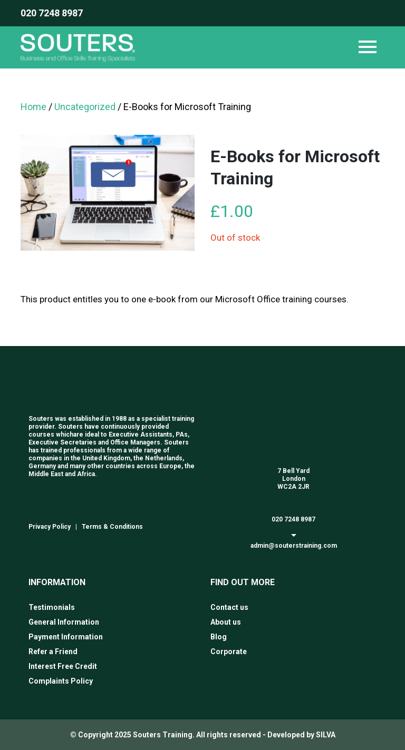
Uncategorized (84, 106)
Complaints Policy (60, 681)
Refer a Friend (53, 651)
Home (33, 106)
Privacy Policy (49, 526)
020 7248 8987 (52, 12)
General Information (63, 622)
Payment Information (65, 637)
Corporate (228, 651)
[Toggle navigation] (367, 47)
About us (225, 622)
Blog (218, 637)
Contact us (229, 607)
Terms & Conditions (112, 526)
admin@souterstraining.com (293, 545)
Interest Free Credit (62, 666)
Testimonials (51, 607)
